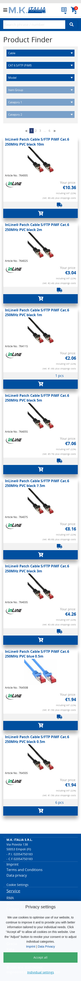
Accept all (40, 957)
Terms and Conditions (24, 869)
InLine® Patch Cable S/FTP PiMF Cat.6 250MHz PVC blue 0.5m (37, 654)
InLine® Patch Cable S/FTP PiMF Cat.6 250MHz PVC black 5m (37, 398)
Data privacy (16, 875)
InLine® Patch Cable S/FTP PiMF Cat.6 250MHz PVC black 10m (37, 141)
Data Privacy (46, 946)
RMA (10, 898)
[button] (6, 10)
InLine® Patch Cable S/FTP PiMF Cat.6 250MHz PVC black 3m (37, 568)
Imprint (30, 946)
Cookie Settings (17, 885)
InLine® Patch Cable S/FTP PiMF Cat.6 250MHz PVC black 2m (37, 227)
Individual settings (40, 972)
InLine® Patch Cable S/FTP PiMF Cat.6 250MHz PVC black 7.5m (37, 483)
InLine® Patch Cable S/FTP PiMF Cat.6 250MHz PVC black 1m (37, 312)
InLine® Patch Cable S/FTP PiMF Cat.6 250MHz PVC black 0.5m (37, 739)
